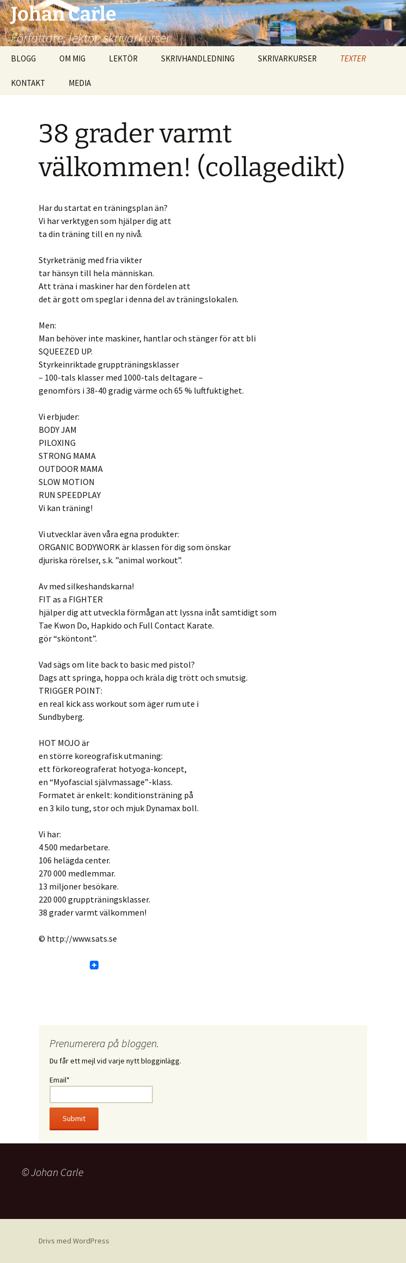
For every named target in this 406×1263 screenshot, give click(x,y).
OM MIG (72, 58)
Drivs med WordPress (74, 1241)
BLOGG (23, 58)
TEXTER (353, 58)
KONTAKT (28, 83)
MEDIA (80, 83)
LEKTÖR (123, 58)
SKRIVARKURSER (287, 58)
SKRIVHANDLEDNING (198, 58)
